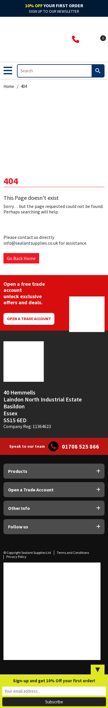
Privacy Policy (16, 556)
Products (17, 471)
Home (8, 86)
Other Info (19, 508)
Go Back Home (21, 258)
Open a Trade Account (29, 318)
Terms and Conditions (73, 552)
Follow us (18, 527)
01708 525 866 (80, 446)
